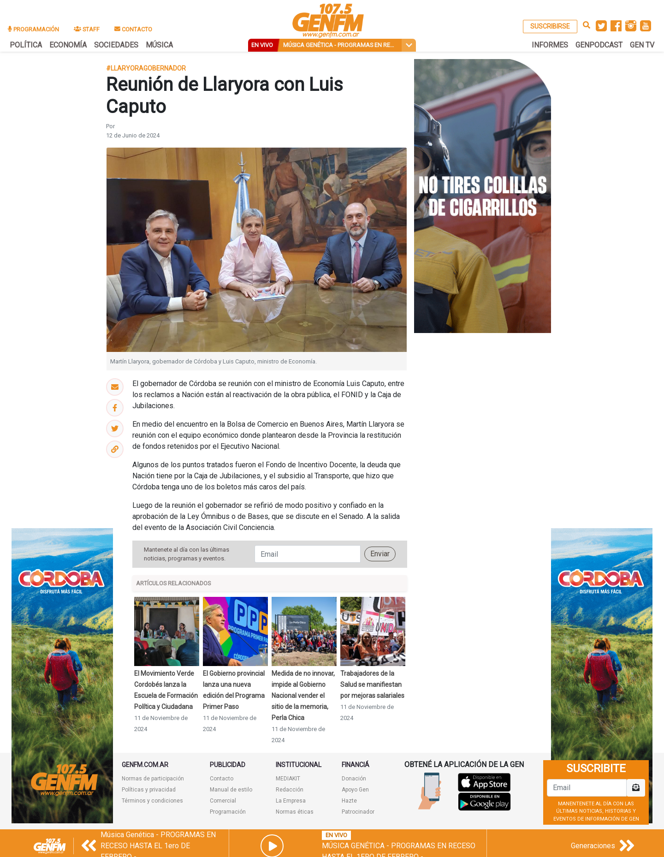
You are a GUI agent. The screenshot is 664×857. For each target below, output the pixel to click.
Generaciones (593, 845)
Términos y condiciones (152, 800)
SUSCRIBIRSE (550, 26)
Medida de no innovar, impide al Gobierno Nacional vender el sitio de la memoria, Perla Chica (303, 695)
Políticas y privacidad (149, 789)
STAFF (87, 29)
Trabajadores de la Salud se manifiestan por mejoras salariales (372, 684)
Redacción (289, 789)
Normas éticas (295, 812)
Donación (354, 778)
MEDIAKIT (288, 778)
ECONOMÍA (68, 45)
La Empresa (291, 800)
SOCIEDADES (116, 45)
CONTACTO (133, 29)
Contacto (221, 778)
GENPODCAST (598, 45)
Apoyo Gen (355, 789)
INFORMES (550, 45)
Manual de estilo (231, 789)
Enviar (380, 553)
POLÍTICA (26, 45)
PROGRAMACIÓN (33, 29)
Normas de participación (153, 778)
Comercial (223, 800)
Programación (228, 812)
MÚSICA (159, 45)
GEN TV (642, 45)
